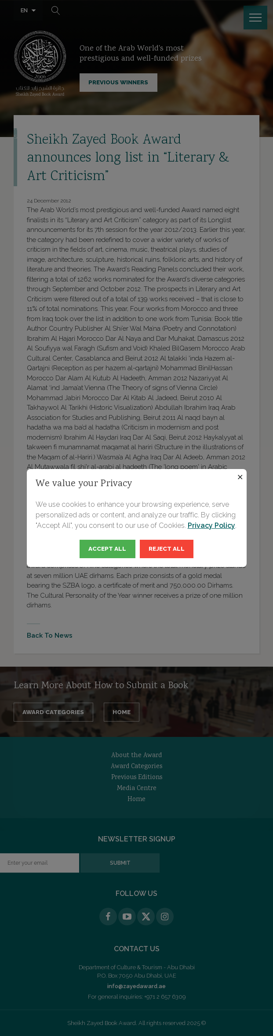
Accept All (107, 548)
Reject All (167, 548)
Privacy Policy (211, 525)
